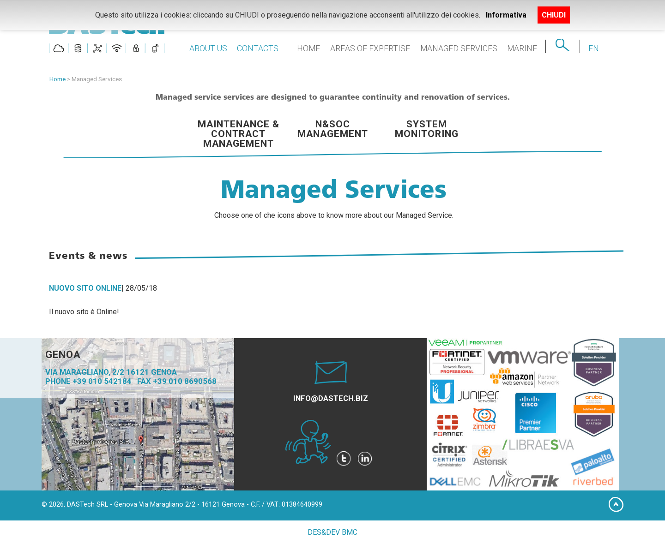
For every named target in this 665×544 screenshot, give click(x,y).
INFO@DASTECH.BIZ (330, 398)
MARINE (522, 48)
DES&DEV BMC (332, 532)
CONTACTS (257, 48)
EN (593, 48)
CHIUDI (554, 15)
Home (57, 79)
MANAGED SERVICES (458, 48)
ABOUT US (208, 48)
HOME (308, 48)
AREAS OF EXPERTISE (370, 48)
